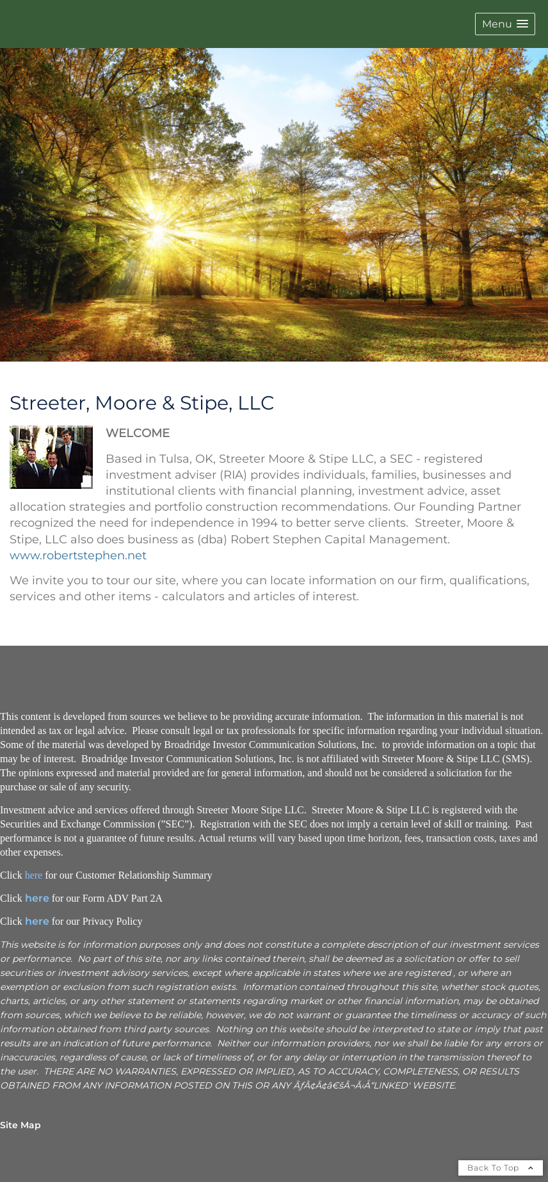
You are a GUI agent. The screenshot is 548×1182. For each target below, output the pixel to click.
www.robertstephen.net (78, 555)
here (34, 875)
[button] (505, 24)
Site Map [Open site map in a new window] (20, 1125)
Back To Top (500, 1167)
